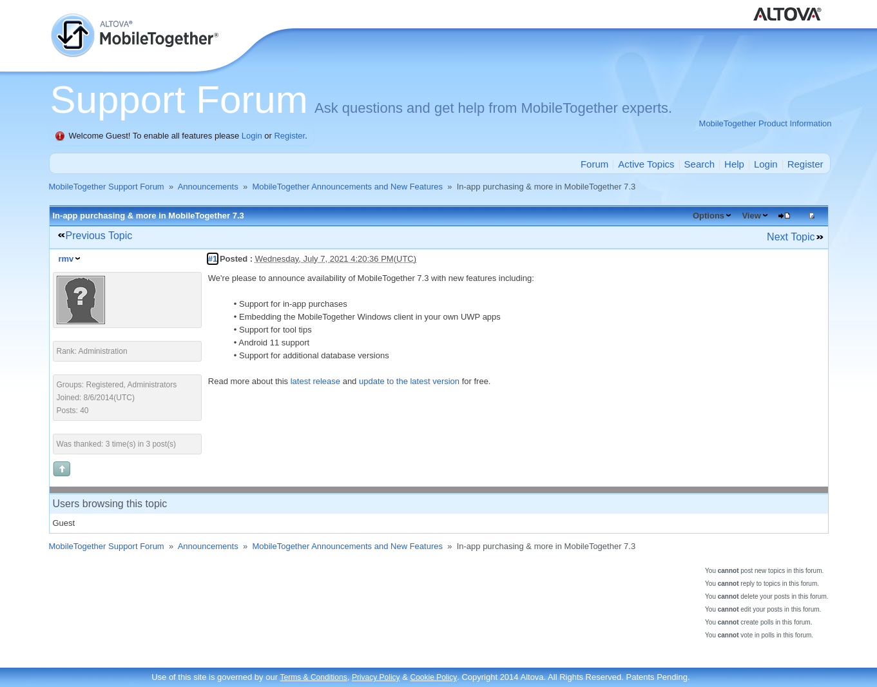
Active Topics (646, 164)
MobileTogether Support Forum (106, 186)
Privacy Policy (376, 677)
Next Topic (790, 236)
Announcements (208, 186)
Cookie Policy (433, 677)
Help (734, 164)
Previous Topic (99, 235)
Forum (594, 164)
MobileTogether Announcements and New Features (347, 186)
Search (699, 164)
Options (708, 215)
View (751, 215)
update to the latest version (409, 381)
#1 (212, 259)
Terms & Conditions (313, 677)
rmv (66, 259)
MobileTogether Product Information (765, 123)
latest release (315, 381)
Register (289, 135)
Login (252, 135)
